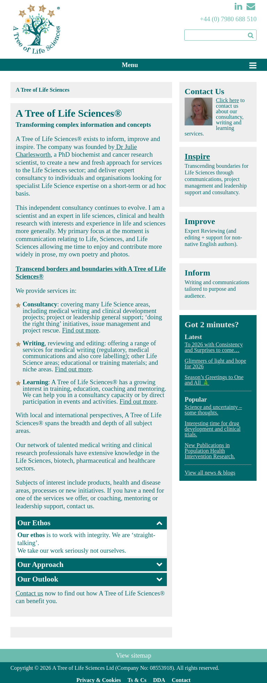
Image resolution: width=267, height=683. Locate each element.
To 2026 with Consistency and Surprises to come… (214, 347)
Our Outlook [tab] (90, 579)
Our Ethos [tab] (90, 523)
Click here (227, 100)
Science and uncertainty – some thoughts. (213, 409)
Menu (130, 64)
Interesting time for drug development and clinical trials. (213, 428)
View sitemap (133, 655)
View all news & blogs (210, 473)
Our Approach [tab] (90, 564)
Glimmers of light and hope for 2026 (215, 363)
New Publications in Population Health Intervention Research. (210, 450)
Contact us (29, 593)
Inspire (197, 156)
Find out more (80, 330)
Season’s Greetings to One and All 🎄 (214, 380)
